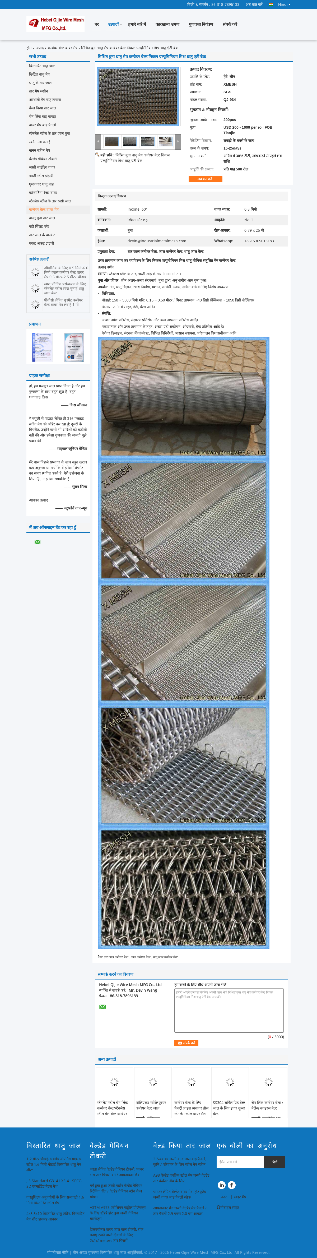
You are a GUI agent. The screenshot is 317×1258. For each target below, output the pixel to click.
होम (28, 48)
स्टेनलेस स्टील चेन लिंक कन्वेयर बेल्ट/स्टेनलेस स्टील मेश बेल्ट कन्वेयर (112, 1108)
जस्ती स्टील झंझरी (41, 176)
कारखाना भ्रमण (167, 24)
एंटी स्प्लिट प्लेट (39, 226)
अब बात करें (254, 4)
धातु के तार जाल (40, 83)
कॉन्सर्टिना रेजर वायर (43, 193)
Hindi (284, 4)
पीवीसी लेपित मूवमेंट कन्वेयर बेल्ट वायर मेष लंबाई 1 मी (63, 302)
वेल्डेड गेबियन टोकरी (43, 159)
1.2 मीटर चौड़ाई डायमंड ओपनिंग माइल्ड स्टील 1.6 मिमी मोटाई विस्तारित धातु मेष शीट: (53, 1164)
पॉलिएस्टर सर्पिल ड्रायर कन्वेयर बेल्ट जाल (151, 1106)
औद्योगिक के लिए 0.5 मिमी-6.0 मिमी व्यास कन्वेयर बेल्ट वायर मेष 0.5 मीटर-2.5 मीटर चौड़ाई (66, 272)
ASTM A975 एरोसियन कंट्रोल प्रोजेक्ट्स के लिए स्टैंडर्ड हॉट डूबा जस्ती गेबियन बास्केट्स (118, 1213)
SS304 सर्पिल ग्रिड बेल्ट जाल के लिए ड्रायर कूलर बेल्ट (229, 1108)
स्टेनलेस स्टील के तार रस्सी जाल (50, 201)
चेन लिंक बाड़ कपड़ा (42, 116)
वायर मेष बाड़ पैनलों (42, 125)
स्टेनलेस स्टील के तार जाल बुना (49, 133)
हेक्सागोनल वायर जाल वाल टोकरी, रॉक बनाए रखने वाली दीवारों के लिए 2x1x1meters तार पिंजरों (116, 1235)
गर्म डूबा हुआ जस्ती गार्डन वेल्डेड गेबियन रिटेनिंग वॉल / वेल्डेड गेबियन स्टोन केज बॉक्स (116, 1191)
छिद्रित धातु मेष (39, 74)
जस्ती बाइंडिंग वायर (42, 167)
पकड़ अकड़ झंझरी (41, 243)
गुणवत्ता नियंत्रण (201, 24)
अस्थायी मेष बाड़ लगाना (45, 100)
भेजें (274, 1162)
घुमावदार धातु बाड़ (41, 184)
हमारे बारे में (137, 24)
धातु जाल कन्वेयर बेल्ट (165, 957)
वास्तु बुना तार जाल (42, 218)
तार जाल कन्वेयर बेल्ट (116, 957)
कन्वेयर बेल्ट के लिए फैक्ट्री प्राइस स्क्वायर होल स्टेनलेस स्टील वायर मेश (191, 1108)
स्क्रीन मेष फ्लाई (39, 142)
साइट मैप (240, 1197)
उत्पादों (113, 24)
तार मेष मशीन (38, 91)
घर (97, 24)
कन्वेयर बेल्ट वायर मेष (62, 48)
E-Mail (224, 1197)
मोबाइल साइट (228, 1207)
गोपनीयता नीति (57, 1252)
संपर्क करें (230, 24)
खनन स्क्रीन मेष (39, 150)
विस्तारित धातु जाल (42, 66)
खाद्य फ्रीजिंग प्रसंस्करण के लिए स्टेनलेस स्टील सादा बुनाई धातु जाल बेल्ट (65, 288)
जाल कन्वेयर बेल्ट (141, 957)
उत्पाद (40, 48)
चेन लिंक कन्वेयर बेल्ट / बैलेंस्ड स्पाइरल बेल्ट (267, 1106)
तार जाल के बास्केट (42, 235)
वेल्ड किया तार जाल (42, 108)
